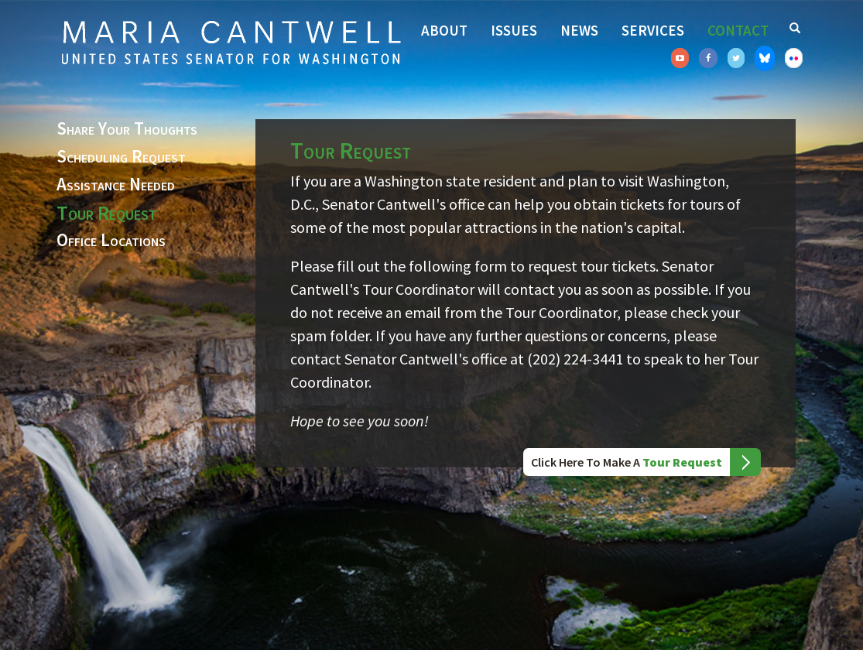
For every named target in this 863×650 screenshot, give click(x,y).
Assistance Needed (116, 185)
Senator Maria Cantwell (231, 42)
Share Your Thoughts (127, 129)
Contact (738, 30)
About (444, 30)
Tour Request (107, 213)
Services (653, 30)
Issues (514, 30)
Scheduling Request (121, 157)
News (579, 30)
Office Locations (111, 241)
